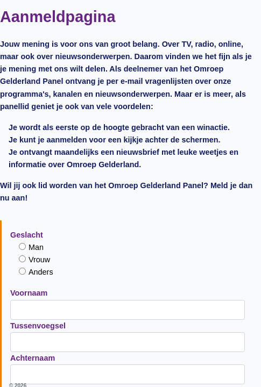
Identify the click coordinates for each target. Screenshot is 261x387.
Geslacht (33, 36)
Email (27, 191)
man (43, 48)
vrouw (46, 60)
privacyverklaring (187, 259)
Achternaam (39, 158)
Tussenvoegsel (44, 126)
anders (47, 73)
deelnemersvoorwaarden (146, 230)
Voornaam (35, 94)
